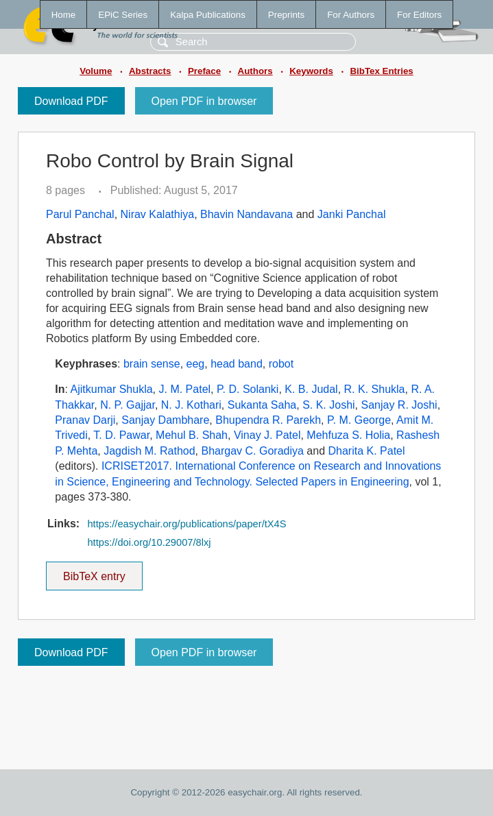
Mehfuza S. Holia (348, 435)
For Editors (419, 15)
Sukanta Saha (262, 405)
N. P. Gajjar (127, 405)
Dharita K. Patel (366, 451)
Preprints (286, 15)
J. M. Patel (185, 389)
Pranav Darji (85, 420)
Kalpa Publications (207, 15)
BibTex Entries (381, 71)
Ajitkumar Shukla (112, 389)
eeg (196, 364)
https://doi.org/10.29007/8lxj (149, 542)
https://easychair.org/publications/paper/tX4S (186, 523)
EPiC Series (122, 15)
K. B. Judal (311, 389)
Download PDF (71, 101)
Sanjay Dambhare (165, 420)
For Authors (350, 15)
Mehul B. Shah (192, 435)
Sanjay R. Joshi (399, 405)
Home (63, 15)
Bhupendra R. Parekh (268, 420)
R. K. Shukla (374, 389)
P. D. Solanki (247, 389)
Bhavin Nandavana (246, 214)
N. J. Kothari (191, 405)
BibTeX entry (94, 572)
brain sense (151, 364)
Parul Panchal (80, 214)
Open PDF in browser (204, 101)
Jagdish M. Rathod (149, 451)
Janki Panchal (351, 214)
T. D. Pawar (121, 435)
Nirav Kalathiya (158, 214)
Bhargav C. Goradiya (252, 451)
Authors (255, 71)
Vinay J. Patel (267, 435)
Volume (96, 71)
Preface (204, 71)
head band (237, 364)
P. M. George (359, 420)
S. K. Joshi (328, 405)
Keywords (311, 71)
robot (281, 364)
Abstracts (150, 71)
